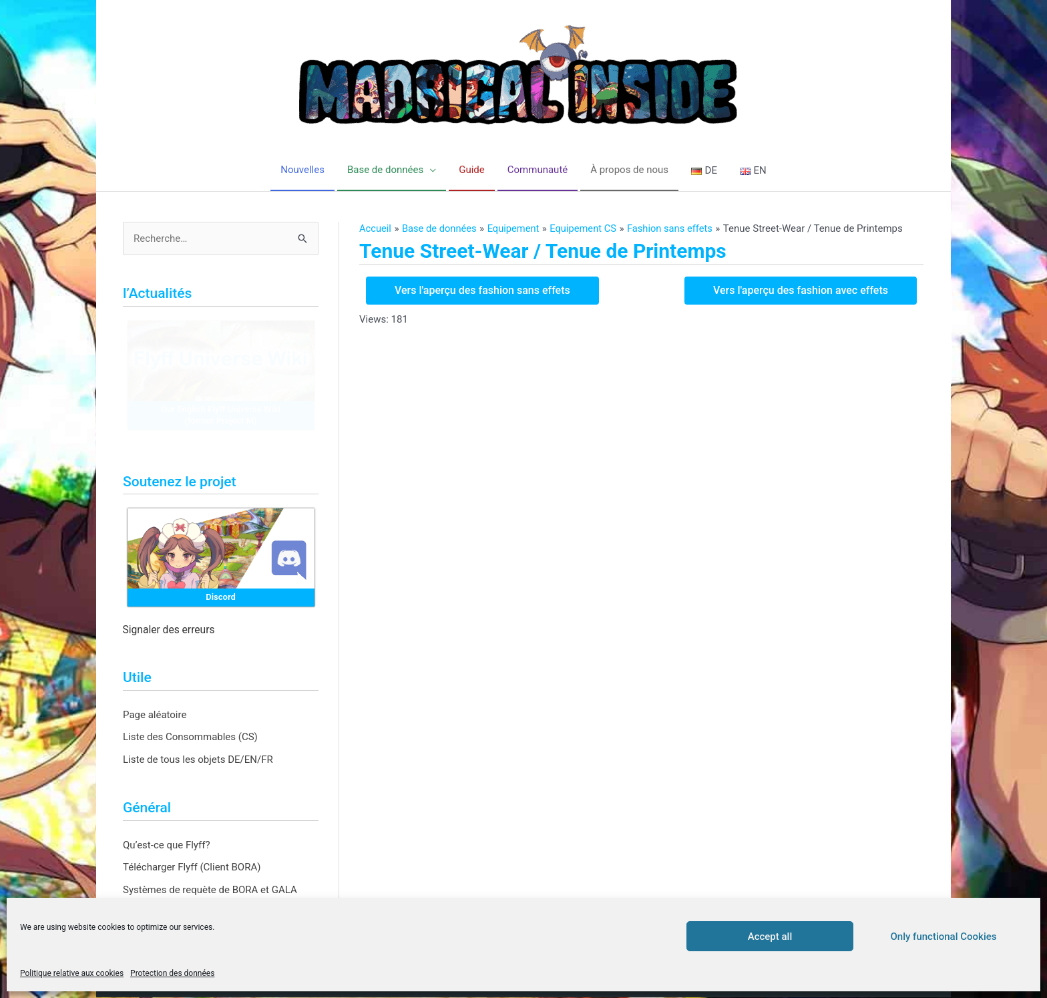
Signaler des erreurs (169, 631)
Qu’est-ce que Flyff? (166, 845)
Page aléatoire (154, 715)
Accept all (770, 937)
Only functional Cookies (944, 937)
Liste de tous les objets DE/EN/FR (198, 760)
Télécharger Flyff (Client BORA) (191, 868)
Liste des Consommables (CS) (190, 737)
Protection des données (172, 973)
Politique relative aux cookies (72, 973)
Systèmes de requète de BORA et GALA (210, 890)
